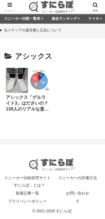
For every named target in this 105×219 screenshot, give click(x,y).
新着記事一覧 (27, 193)
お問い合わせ (77, 193)
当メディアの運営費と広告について (33, 30)
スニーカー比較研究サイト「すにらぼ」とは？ (27, 181)
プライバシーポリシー (27, 201)
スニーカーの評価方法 (77, 178)
